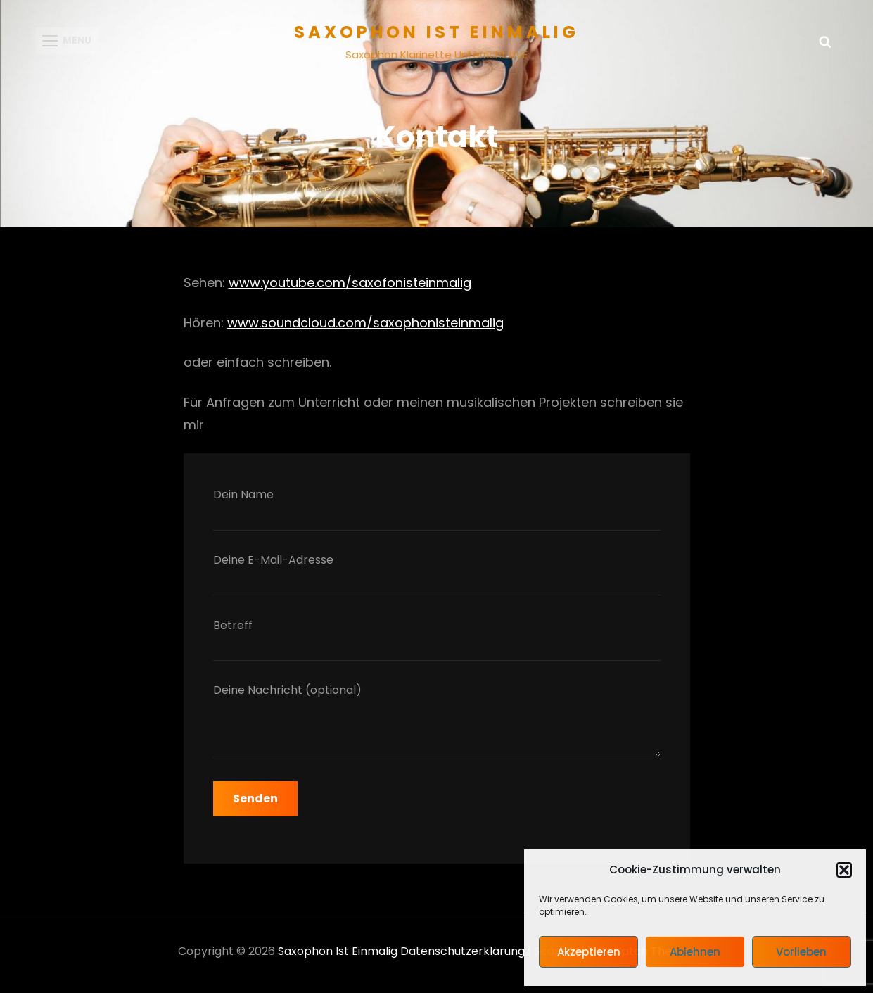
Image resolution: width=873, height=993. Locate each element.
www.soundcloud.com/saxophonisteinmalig (365, 326)
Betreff (437, 642)
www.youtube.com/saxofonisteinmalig (350, 286)
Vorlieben (801, 951)
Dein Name (437, 512)
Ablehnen (695, 951)
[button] (844, 870)
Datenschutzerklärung (462, 955)
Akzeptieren (588, 951)
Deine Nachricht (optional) (437, 726)
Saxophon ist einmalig (436, 32)
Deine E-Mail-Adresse (437, 577)
